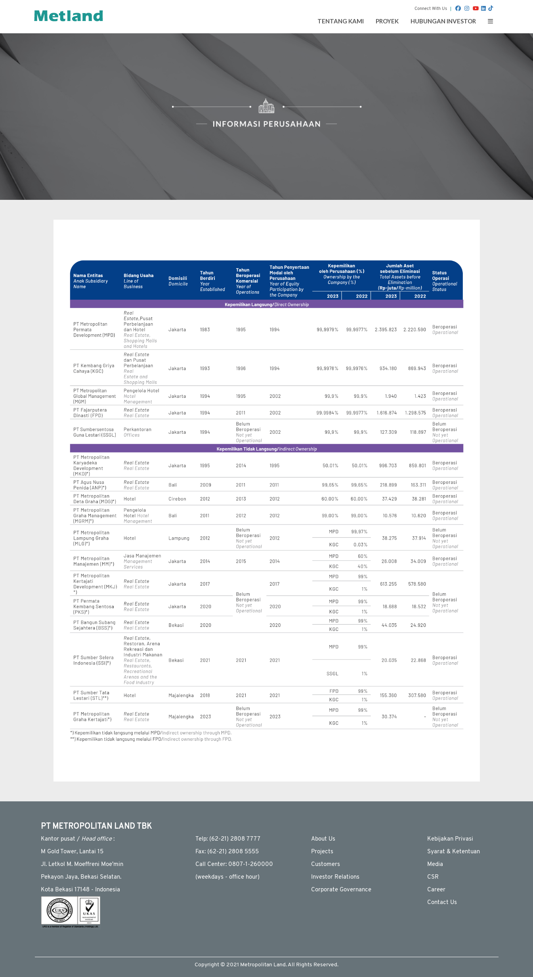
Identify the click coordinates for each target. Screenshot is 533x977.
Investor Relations (335, 877)
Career (436, 890)
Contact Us (442, 903)
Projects (322, 852)
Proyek (387, 21)
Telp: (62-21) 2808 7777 (227, 839)
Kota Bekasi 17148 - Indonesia (80, 890)
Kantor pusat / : (78, 839)
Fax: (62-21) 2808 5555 (227, 852)
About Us (323, 839)
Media (435, 865)
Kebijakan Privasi (450, 839)
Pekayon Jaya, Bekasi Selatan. (81, 877)
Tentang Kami (340, 21)
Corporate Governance (341, 890)
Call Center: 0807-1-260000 (234, 865)
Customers (325, 865)
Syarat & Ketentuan (453, 852)
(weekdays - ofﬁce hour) (227, 877)
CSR (433, 877)
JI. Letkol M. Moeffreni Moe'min (82, 865)
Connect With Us (431, 9)
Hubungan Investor (443, 21)
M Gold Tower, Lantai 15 (72, 852)
